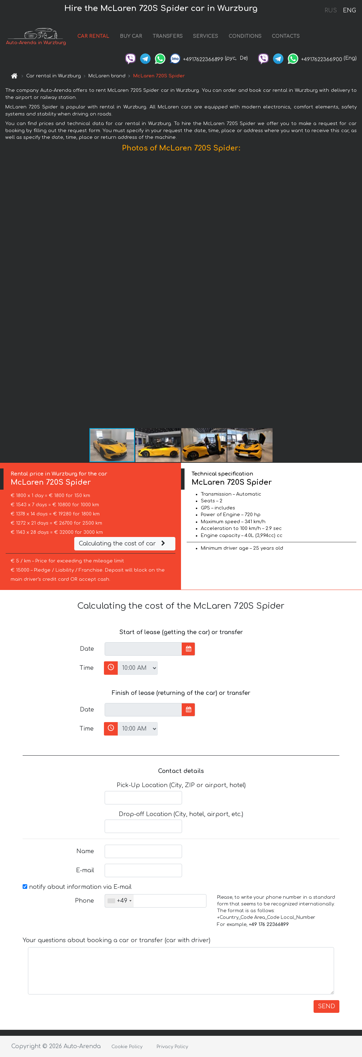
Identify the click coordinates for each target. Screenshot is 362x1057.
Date (87, 649)
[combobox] (119, 900)
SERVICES (205, 36)
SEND (326, 1006)
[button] (355, 291)
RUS (331, 10)
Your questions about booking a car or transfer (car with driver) (116, 940)
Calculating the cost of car (123, 544)
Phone (84, 901)
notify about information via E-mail (77, 887)
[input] (143, 649)
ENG (349, 10)
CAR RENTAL (93, 36)
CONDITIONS (245, 36)
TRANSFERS (168, 36)
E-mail (85, 870)
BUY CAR (131, 36)
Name (85, 851)
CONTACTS (286, 36)
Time (87, 668)
